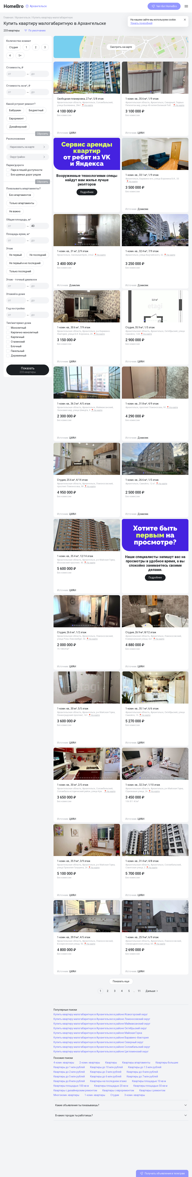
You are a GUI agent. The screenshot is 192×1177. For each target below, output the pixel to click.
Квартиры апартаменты (136, 1062)
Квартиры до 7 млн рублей (142, 1076)
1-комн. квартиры (95, 1095)
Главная (8, 17)
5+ (20, 55)
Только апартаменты (21, 203)
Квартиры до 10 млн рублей (106, 1067)
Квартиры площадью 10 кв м (149, 1081)
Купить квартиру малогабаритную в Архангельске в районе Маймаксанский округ (102, 1023)
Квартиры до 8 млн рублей (69, 1081)
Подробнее (87, 192)
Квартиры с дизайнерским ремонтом (75, 1090)
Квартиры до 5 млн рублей (69, 1076)
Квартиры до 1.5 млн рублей (144, 1067)
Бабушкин (15, 110)
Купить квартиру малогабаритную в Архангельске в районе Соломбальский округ (102, 1046)
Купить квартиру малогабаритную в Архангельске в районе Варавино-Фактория (101, 1037)
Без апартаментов (20, 195)
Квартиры (111, 1062)
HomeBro (14, 6)
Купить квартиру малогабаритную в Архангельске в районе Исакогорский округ (101, 1014)
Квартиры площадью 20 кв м (111, 1085)
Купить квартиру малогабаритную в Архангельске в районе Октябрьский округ (100, 1028)
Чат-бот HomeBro (164, 6)
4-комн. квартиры (64, 1062)
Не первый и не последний (25, 263)
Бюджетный (36, 110)
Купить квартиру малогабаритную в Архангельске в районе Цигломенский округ (101, 1051)
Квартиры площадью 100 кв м (71, 1085)
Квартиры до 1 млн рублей (69, 1067)
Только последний (20, 271)
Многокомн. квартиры (66, 1095)
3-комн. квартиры (134, 1095)
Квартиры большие (167, 1062)
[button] (121, 1105)
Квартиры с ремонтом (152, 1090)
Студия (13, 47)
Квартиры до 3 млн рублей (105, 1071)
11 (139, 991)
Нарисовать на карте (27, 146)
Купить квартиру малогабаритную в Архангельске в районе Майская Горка (98, 1033)
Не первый (15, 255)
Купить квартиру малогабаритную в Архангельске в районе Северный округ (98, 1042)
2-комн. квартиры (89, 1062)
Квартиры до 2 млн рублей (69, 1071)
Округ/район (27, 156)
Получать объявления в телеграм (162, 1173)
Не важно (15, 211)
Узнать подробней (141, 23)
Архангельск (22, 17)
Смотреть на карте (121, 47)
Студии (114, 1095)
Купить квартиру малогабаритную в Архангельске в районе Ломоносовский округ (102, 1019)
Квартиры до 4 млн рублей (142, 1071)
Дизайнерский (18, 126)
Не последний (38, 255)
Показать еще (121, 981)
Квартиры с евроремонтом (118, 1090)
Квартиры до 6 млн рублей (105, 1076)
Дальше (152, 991)
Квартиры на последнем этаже (108, 1081)
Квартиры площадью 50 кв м (150, 1085)
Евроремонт (16, 118)
